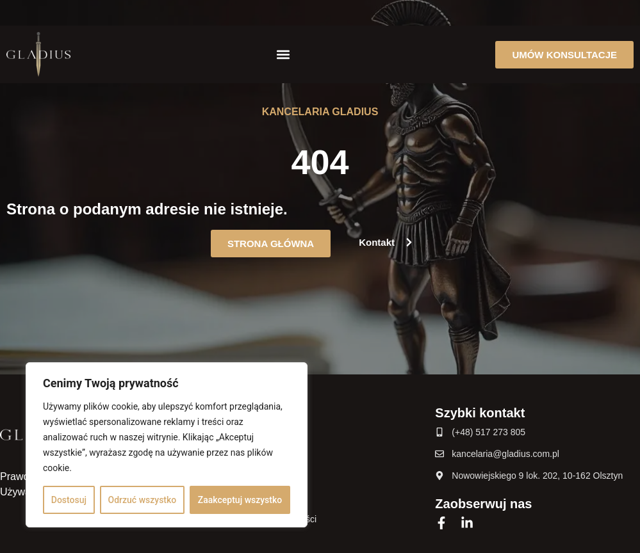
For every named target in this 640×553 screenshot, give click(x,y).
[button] (282, 54)
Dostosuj (68, 500)
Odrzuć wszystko (142, 500)
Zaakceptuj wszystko (240, 500)
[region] (167, 444)
